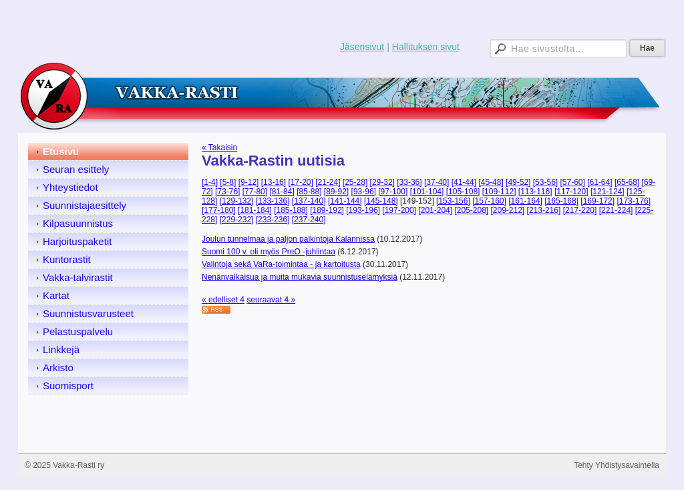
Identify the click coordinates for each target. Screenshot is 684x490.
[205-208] (471, 210)
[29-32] (382, 182)
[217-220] (580, 210)
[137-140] (309, 201)
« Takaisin (219, 147)
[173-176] (634, 201)
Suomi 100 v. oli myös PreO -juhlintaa (268, 251)
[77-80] (254, 191)
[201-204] (435, 210)
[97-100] (392, 191)
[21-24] (327, 182)
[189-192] (327, 210)
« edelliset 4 (223, 299)
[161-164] (525, 201)
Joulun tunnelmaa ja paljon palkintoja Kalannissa (288, 239)
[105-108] (463, 191)
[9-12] (248, 182)
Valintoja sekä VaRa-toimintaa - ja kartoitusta (281, 264)
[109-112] (499, 191)
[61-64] (599, 182)
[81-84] (281, 191)
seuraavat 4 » (270, 299)
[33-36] (409, 182)
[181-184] (255, 210)
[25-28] (355, 182)
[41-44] (464, 182)
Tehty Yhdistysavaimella (616, 465)
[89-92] (336, 191)
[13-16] (273, 182)
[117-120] (571, 191)
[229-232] (237, 219)
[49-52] (518, 182)
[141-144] (345, 201)
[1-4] (210, 182)
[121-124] (607, 191)
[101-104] (427, 191)
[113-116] (535, 191)
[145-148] (381, 201)
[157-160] (489, 201)
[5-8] (228, 182)
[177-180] (219, 210)
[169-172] (597, 201)
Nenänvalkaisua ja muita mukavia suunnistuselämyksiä (299, 277)
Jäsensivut (362, 46)
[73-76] (227, 191)
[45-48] (490, 182)
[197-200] (399, 210)
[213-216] (544, 210)
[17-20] (300, 182)
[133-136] (273, 201)
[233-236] (273, 219)
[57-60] (572, 182)
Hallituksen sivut (426, 46)
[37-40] (436, 182)
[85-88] (309, 191)
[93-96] (363, 191)
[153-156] (453, 201)
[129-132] (237, 201)
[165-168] (561, 201)
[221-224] (616, 210)
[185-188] (291, 210)
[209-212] (508, 210)
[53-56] (545, 182)
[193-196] (363, 210)
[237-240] (309, 219)
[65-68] (627, 182)
